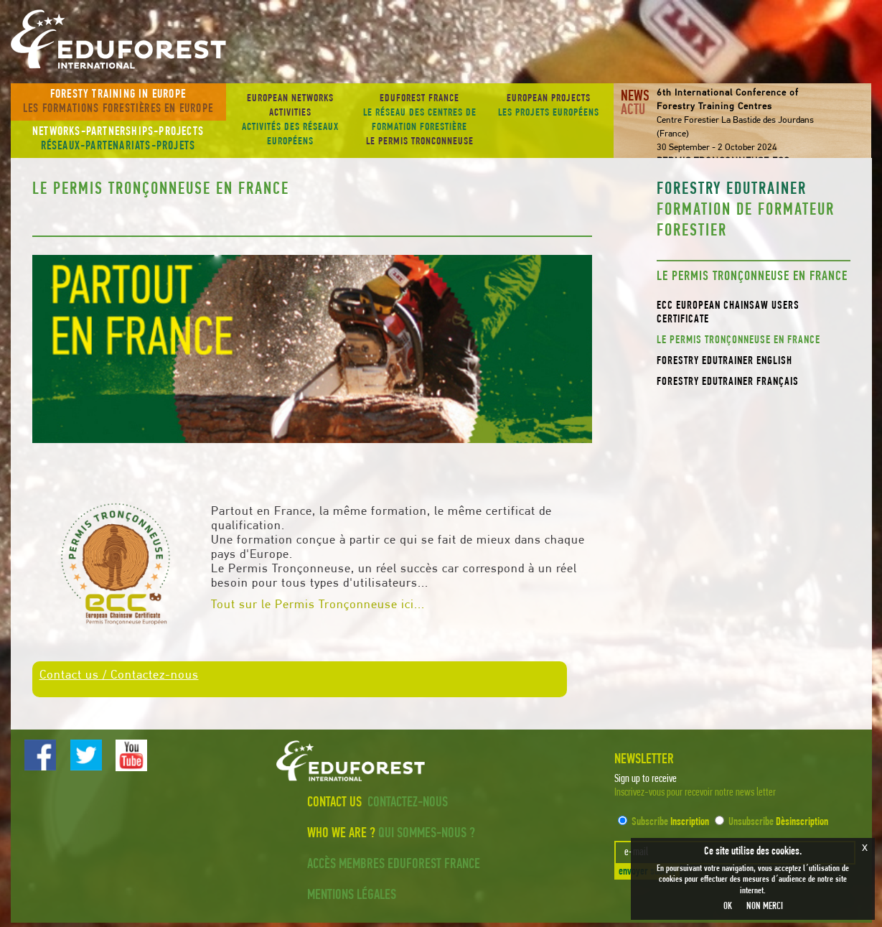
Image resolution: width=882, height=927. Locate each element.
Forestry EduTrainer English (724, 361)
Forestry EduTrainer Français (728, 382)
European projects (549, 107)
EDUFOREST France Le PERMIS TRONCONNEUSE (420, 120)
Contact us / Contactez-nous (119, 675)
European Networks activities (290, 121)
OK (727, 906)
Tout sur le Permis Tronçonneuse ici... (318, 605)
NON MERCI (764, 906)
